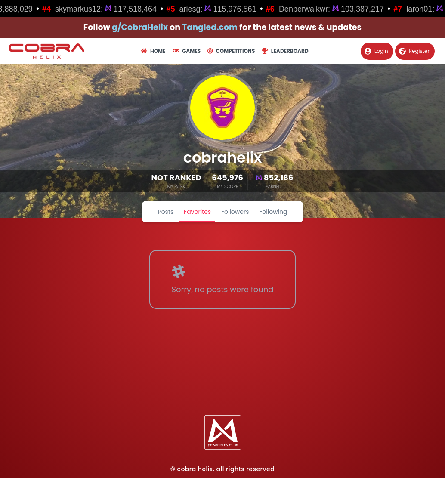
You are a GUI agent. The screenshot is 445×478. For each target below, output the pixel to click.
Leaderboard (285, 51)
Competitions (231, 51)
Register (414, 51)
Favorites (197, 211)
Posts (166, 211)
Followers (235, 211)
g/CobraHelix (140, 27)
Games (187, 51)
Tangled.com (210, 27)
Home (153, 51)
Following (273, 211)
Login (376, 51)
